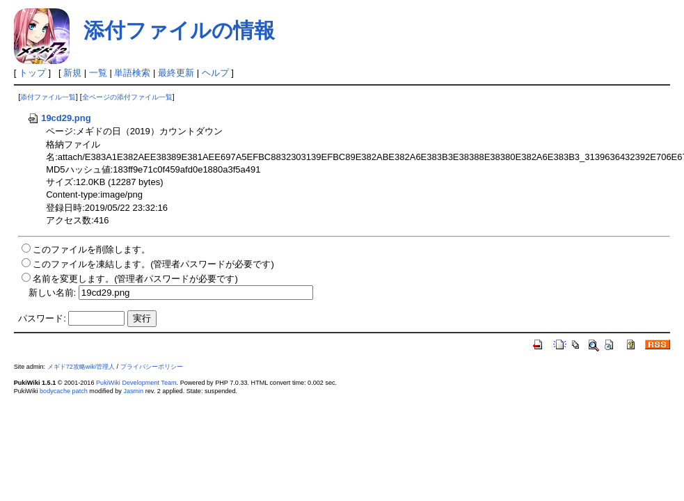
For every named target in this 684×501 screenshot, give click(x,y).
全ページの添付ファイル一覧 (127, 97)
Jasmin (133, 391)
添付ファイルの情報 (179, 30)
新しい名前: (53, 292)
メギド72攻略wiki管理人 (81, 366)
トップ (32, 72)
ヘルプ (215, 72)
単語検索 (132, 72)
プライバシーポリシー (151, 366)
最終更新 (176, 72)
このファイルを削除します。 (91, 249)
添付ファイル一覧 (48, 97)
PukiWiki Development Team (136, 382)
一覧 (98, 72)
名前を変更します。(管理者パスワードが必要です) (135, 278)
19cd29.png (59, 118)
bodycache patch (64, 391)
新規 (72, 72)
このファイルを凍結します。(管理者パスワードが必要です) (153, 264)
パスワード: (42, 318)
